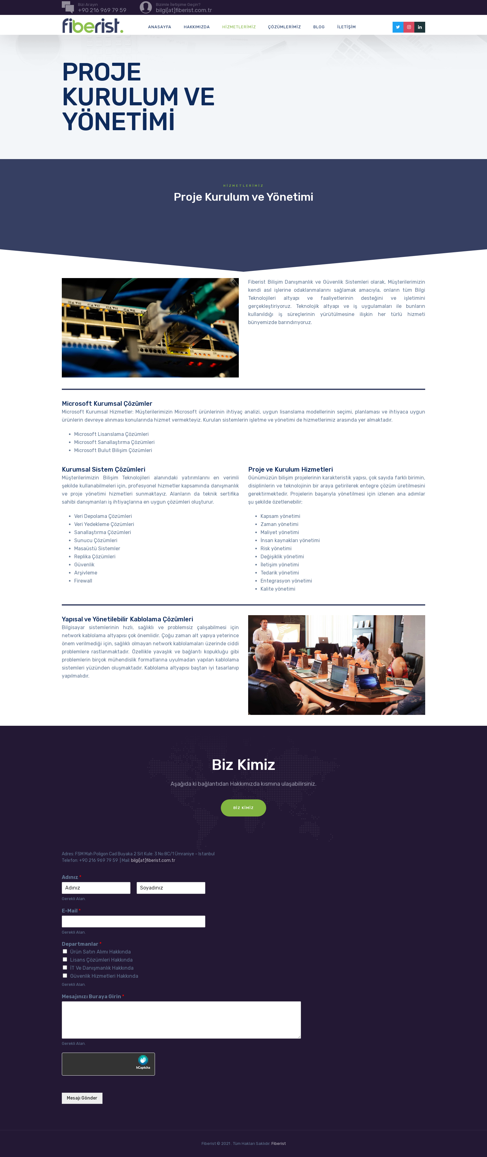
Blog (319, 27)
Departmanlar (82, 944)
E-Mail (71, 911)
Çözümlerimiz (284, 27)
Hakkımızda (197, 27)
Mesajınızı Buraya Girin (93, 996)
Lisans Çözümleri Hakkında (101, 960)
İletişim (346, 27)
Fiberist (278, 1143)
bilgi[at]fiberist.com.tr (153, 860)
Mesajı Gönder (82, 1098)
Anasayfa (159, 27)
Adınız (71, 877)
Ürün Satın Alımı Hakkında (100, 952)
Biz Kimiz (243, 808)
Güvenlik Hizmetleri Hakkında (104, 976)
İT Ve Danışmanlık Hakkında (102, 968)
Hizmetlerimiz (239, 27)
